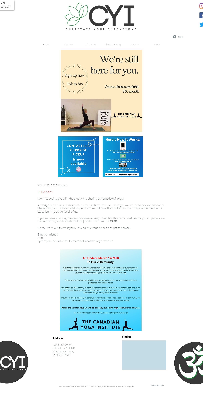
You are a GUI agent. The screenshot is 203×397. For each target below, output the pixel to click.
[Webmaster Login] (157, 385)
